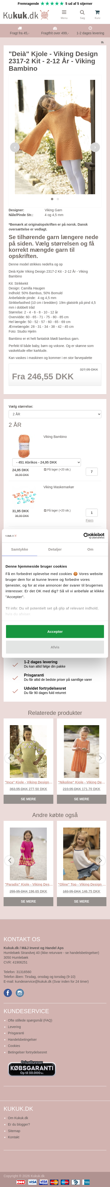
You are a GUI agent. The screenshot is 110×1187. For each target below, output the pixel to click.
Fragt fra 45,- (19, 33)
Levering (14, 1027)
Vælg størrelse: (21, 406)
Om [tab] (90, 549)
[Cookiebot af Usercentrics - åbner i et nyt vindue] (83, 536)
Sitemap (14, 1131)
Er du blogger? (19, 1124)
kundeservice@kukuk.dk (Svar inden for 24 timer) (52, 981)
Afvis (55, 647)
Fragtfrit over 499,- (55, 33)
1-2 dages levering (90, 33)
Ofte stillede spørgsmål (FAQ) (30, 1020)
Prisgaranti (16, 1033)
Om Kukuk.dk (18, 1118)
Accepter (55, 631)
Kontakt (13, 1137)
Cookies (14, 1046)
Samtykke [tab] (19, 549)
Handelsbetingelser (22, 1039)
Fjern (89, 520)
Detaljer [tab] (55, 549)
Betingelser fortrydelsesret (27, 1052)
